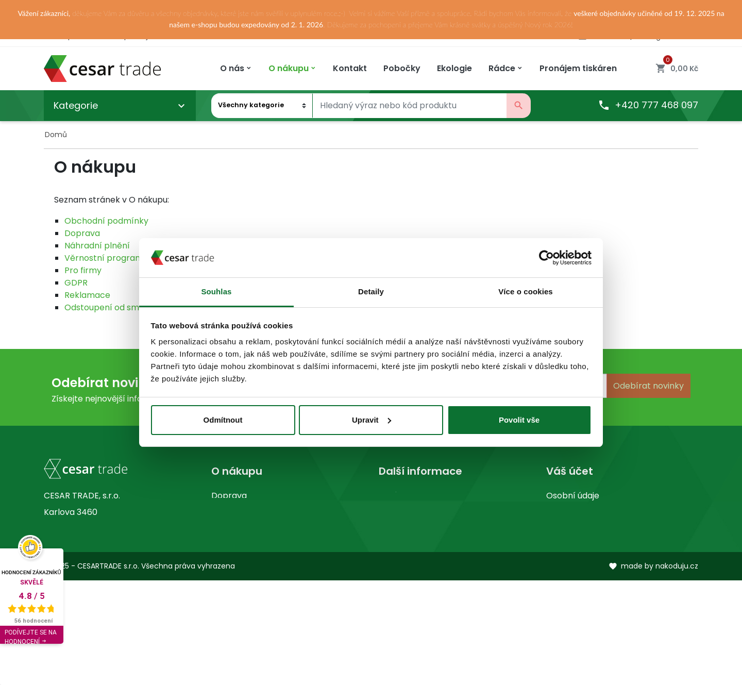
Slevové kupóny (578, 578)
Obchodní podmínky (106, 221)
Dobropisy (567, 545)
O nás (390, 496)
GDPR (76, 283)
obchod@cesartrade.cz (105, 603)
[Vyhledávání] (410, 105)
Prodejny (396, 512)
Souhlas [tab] (216, 291)
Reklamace (87, 295)
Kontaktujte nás (243, 528)
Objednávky (570, 528)
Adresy (560, 561)
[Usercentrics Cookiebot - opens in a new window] (546, 257)
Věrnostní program (103, 258)
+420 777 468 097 (648, 105)
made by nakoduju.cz (653, 670)
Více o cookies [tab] (525, 291)
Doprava (82, 233)
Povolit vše (519, 419)
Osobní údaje (572, 496)
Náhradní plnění (97, 246)
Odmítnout (223, 419)
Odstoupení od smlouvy (112, 307)
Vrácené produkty (583, 512)
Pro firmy (83, 270)
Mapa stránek (239, 545)
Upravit (371, 419)
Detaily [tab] (371, 291)
